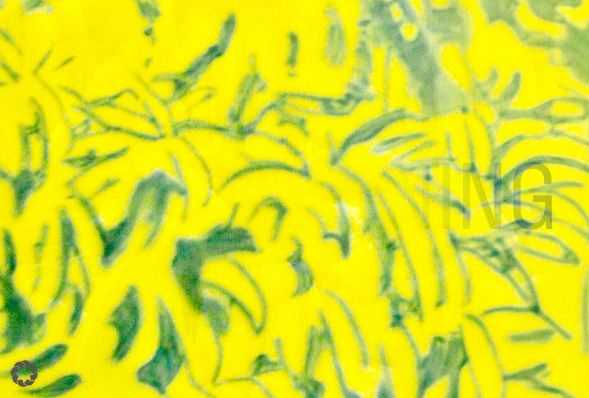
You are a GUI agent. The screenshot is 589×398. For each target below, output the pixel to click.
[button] (24, 373)
